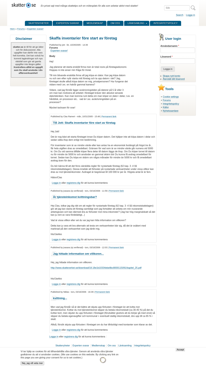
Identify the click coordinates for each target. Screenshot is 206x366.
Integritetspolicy (171, 104)
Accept (180, 351)
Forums (21, 29)
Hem (12, 29)
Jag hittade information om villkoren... (78, 253)
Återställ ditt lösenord (174, 79)
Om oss (112, 345)
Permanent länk (109, 116)
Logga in (190, 15)
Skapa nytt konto (171, 76)
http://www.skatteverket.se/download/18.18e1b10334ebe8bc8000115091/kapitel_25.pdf (96, 268)
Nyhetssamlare (170, 111)
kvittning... (60, 298)
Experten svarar (81, 345)
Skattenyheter (62, 345)
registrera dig (73, 183)
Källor (166, 107)
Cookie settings (171, 96)
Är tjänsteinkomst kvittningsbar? (75, 196)
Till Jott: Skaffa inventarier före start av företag (84, 122)
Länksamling (125, 345)
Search (179, 15)
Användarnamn (168, 46)
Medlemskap (98, 345)
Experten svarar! (35, 29)
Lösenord (165, 56)
